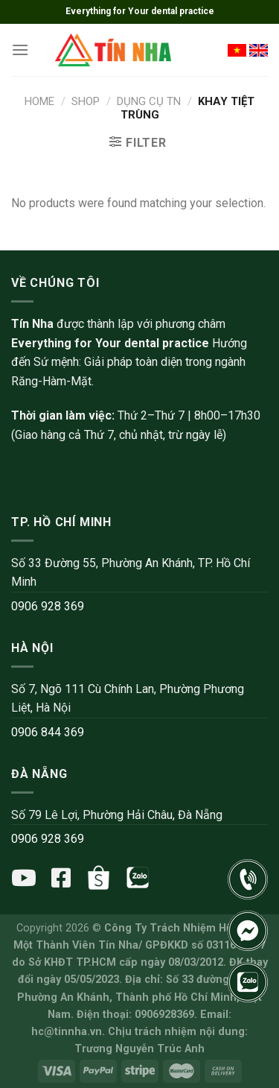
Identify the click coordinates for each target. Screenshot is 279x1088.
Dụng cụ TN (149, 101)
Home (39, 101)
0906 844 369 (47, 732)
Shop (85, 101)
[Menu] (20, 49)
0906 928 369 (47, 606)
